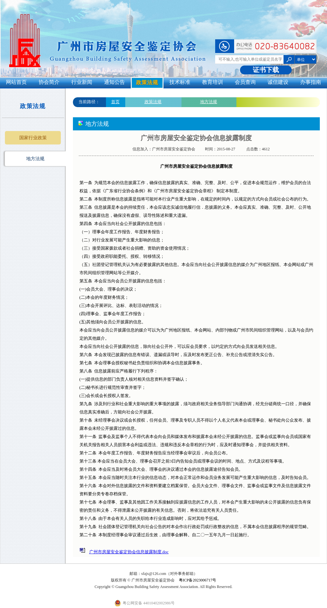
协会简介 (49, 82)
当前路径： (89, 101)
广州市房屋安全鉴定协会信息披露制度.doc (129, 551)
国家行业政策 (33, 137)
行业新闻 (81, 82)
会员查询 (245, 82)
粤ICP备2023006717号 (197, 580)
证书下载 (266, 69)
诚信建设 (277, 82)
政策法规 (147, 82)
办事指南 (310, 82)
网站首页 (16, 82)
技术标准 (179, 82)
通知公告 (114, 82)
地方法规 (35, 158)
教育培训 (212, 82)
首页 (115, 101)
